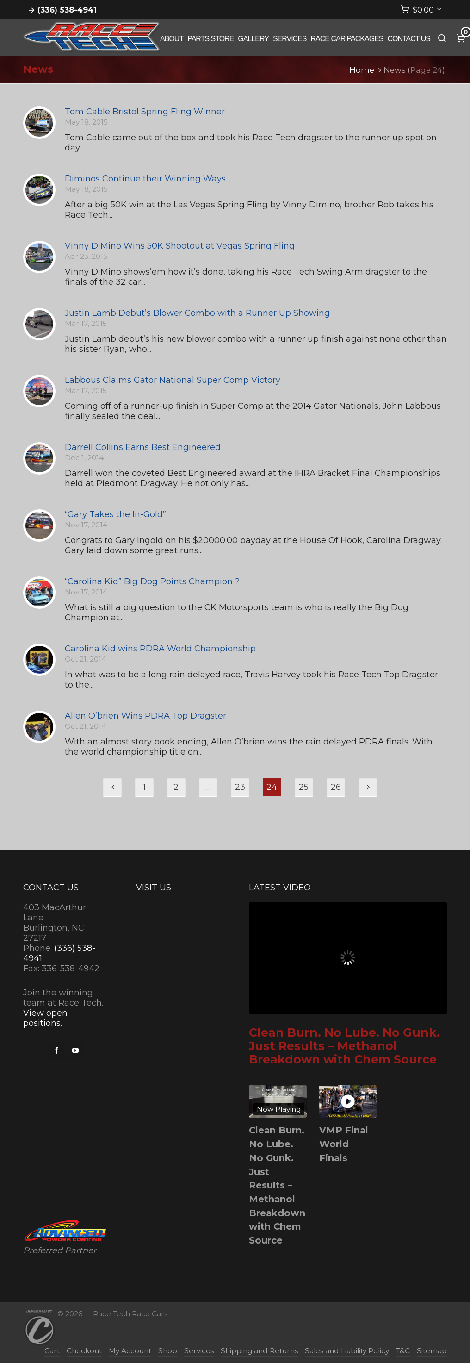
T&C (403, 1350)
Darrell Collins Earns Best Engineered (143, 447)
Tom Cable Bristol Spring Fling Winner (145, 111)
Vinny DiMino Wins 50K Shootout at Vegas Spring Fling (180, 246)
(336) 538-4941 (67, 9)
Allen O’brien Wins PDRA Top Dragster (145, 716)
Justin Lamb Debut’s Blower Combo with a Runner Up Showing (197, 313)
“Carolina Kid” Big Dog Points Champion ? (152, 581)
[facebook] (56, 1050)
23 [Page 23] (240, 787)
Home (361, 70)
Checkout (84, 1350)
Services (199, 1350)
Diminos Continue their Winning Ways (145, 179)
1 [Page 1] (144, 787)
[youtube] (75, 1050)
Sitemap (432, 1350)
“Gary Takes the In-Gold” (115, 514)
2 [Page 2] (176, 787)
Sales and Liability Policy (347, 1350)
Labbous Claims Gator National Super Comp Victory (172, 380)
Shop (167, 1350)
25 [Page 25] (304, 787)
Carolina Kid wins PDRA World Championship (160, 649)
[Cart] (421, 10)
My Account (130, 1350)
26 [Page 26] (336, 787)
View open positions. (45, 1018)
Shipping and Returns (259, 1350)
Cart (52, 1350)
